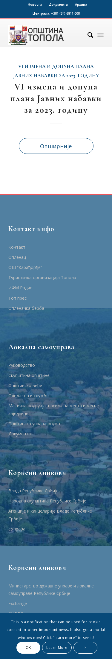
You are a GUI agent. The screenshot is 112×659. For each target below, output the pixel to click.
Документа (58, 4)
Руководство (21, 365)
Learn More (56, 647)
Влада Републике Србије (33, 491)
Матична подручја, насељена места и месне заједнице (53, 409)
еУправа (16, 529)
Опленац (17, 257)
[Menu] (100, 35)
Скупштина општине (29, 375)
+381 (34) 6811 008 (65, 13)
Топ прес (17, 298)
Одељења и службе (28, 395)
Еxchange (17, 603)
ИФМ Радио (20, 287)
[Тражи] (87, 35)
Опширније (56, 146)
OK (28, 647)
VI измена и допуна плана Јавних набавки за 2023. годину (56, 98)
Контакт (16, 247)
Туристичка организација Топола (42, 277)
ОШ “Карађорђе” (25, 267)
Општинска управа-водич (34, 423)
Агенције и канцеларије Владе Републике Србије (50, 514)
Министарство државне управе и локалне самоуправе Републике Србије (51, 589)
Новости (35, 4)
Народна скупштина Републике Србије (47, 501)
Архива (81, 4)
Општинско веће (25, 385)
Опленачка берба (26, 308)
